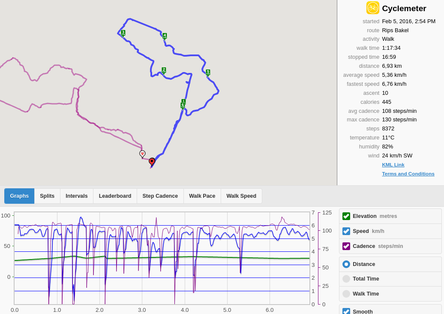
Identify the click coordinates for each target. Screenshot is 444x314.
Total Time (366, 279)
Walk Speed (242, 196)
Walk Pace (202, 196)
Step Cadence (160, 196)
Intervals (76, 196)
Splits (47, 196)
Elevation (375, 216)
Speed (368, 231)
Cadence (378, 246)
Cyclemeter (404, 8)
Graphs (19, 196)
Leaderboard (115, 196)
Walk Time (366, 294)
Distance (364, 264)
